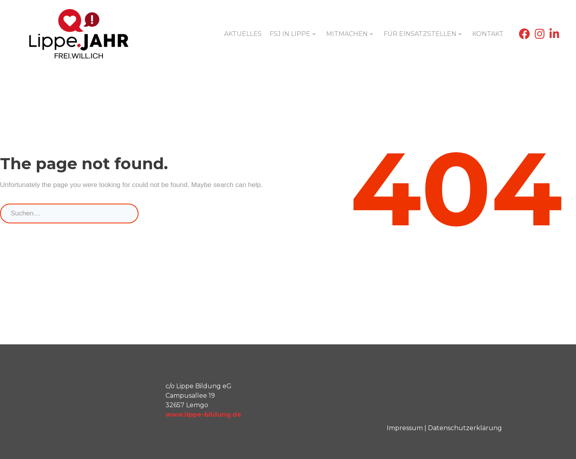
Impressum (405, 428)
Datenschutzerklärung (465, 428)
